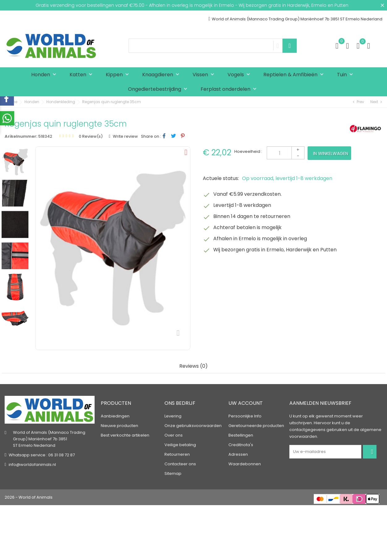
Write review (125, 136)
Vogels (240, 74)
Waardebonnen (244, 464)
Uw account (245, 403)
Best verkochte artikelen (125, 435)
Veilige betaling (180, 445)
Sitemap (172, 473)
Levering (172, 416)
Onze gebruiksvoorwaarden (193, 426)
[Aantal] (285, 153)
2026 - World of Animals (29, 497)
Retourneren (177, 454)
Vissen (205, 74)
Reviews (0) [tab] (193, 366)
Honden (45, 74)
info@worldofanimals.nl (32, 465)
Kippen (119, 74)
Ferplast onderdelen (230, 89)
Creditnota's (240, 445)
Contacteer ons (180, 464)
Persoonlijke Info (245, 416)
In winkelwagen (330, 153)
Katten (82, 74)
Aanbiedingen (115, 416)
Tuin (346, 74)
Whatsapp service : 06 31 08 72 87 (42, 455)
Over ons (173, 435)
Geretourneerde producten (256, 426)
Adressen (238, 454)
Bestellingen (240, 435)
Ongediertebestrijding (159, 89)
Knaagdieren (162, 74)
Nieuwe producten (119, 426)
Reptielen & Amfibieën (294, 74)
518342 (45, 136)
